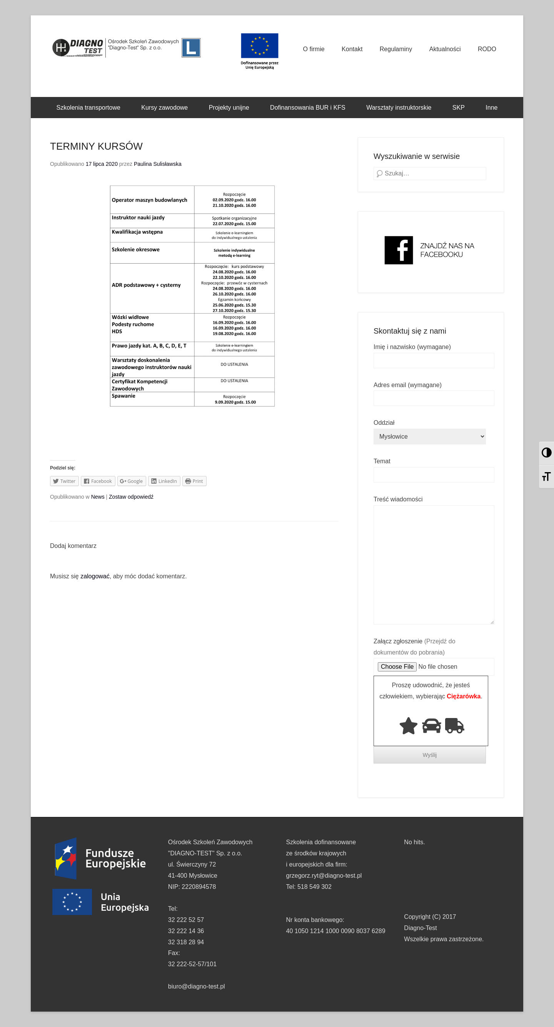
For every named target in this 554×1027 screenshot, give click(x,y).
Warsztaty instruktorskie (398, 107)
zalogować (95, 576)
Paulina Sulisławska (158, 164)
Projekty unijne (229, 107)
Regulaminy (396, 49)
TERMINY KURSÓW (96, 146)
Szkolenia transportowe (88, 107)
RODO (487, 49)
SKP (458, 107)
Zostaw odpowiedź (131, 497)
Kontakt (352, 49)
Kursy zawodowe (164, 107)
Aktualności (445, 49)
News (98, 497)
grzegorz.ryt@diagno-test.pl (324, 875)
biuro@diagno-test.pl (196, 986)
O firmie (314, 49)
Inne (491, 107)
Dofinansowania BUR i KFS (307, 107)
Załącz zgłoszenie (434, 654)
